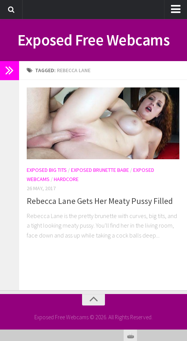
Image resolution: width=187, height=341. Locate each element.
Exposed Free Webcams (93, 40)
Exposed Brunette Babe (100, 169)
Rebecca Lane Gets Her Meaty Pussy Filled (100, 201)
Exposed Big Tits (47, 169)
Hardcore (66, 179)
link (180, 221)
